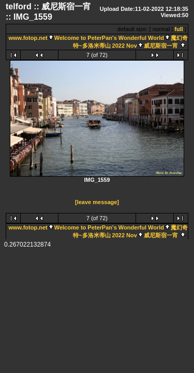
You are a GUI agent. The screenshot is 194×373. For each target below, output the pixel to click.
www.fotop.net (27, 38)
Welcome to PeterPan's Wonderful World (109, 38)
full (178, 29)
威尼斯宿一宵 (161, 45)
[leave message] (97, 202)
